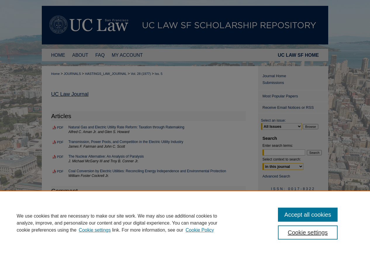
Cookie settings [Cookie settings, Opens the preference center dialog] (308, 232)
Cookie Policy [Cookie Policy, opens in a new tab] (200, 230)
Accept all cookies (307, 214)
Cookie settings (95, 230)
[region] (185, 223)
